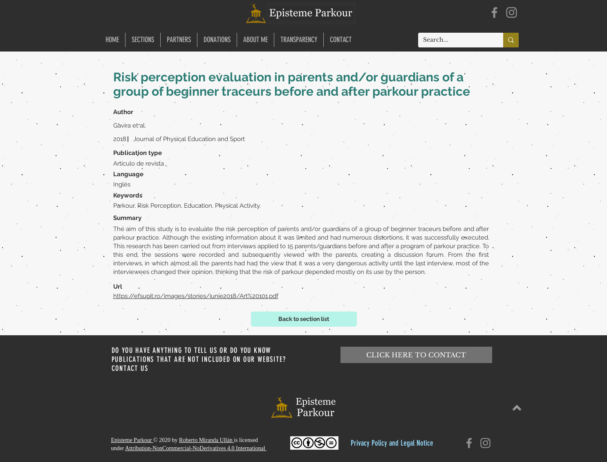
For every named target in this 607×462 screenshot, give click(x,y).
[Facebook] (494, 12)
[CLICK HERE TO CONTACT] (416, 355)
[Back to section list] (304, 319)
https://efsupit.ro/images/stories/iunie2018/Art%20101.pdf (195, 296)
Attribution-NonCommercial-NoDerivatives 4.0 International (196, 448)
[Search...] (454, 40)
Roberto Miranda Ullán (206, 440)
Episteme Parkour (132, 440)
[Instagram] (511, 12)
